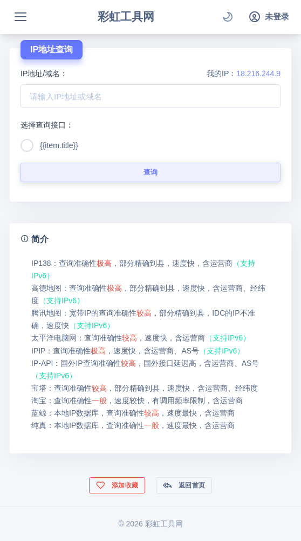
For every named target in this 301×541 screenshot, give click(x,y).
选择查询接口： (46, 125)
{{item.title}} (59, 145)
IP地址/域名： (43, 73)
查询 (150, 172)
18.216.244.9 (258, 73)
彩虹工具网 (126, 16)
